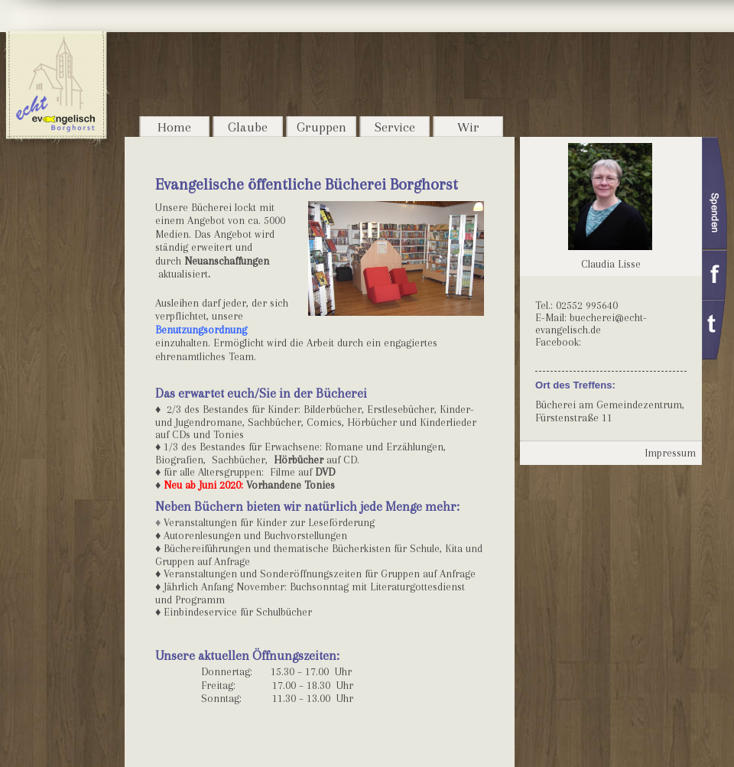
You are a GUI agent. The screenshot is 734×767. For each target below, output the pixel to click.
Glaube (248, 127)
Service (395, 127)
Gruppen (321, 127)
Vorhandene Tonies (290, 485)
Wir (468, 127)
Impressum (670, 453)
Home (174, 127)
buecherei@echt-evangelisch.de (591, 323)
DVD (325, 472)
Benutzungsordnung (201, 329)
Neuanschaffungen (226, 261)
